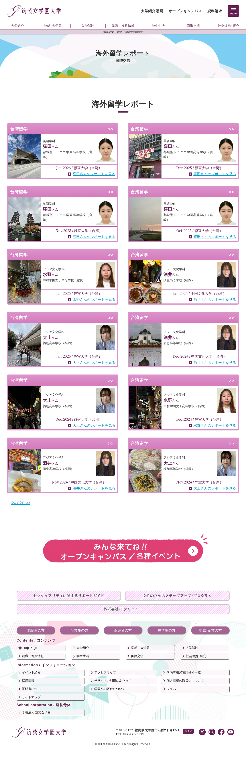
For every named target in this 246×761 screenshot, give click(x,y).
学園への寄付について (109, 689)
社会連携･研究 (196, 656)
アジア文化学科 (54, 269)
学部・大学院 (140, 648)
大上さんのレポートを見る (94, 363)
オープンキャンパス (185, 11)
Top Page (30, 648)
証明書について (33, 689)
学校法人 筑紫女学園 (36, 712)
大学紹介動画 (152, 11)
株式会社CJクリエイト (123, 609)
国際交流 (137, 656)
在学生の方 (166, 630)
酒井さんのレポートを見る (214, 299)
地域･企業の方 (210, 630)
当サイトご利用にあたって (113, 680)
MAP (188, 731)
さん (50, 147)
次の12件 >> (20, 503)
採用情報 (28, 680)
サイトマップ (31, 697)
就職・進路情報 (33, 656)
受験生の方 (36, 630)
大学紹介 (83, 648)
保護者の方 (123, 630)
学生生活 (83, 656)
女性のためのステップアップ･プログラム (177, 596)
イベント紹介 (31, 672)
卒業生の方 (79, 630)
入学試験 (192, 648)
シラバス (173, 689)
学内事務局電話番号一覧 (184, 672)
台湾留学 (19, 129)
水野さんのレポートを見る (94, 299)
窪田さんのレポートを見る (94, 174)
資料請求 (214, 11)
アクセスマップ (105, 672)
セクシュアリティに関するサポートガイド (68, 596)
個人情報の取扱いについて (185, 680)
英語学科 (49, 141)
